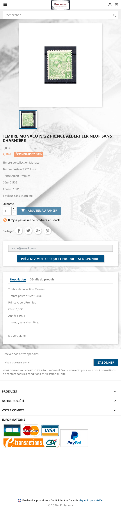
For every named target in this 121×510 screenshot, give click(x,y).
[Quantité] (7, 211)
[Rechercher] (60, 15)
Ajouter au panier (39, 210)
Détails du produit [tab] (42, 279)
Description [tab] (18, 279)
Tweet (28, 230)
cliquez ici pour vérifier (91, 500)
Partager (18, 230)
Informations (13, 420)
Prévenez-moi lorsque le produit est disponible (60, 259)
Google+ (38, 230)
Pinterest (47, 230)
